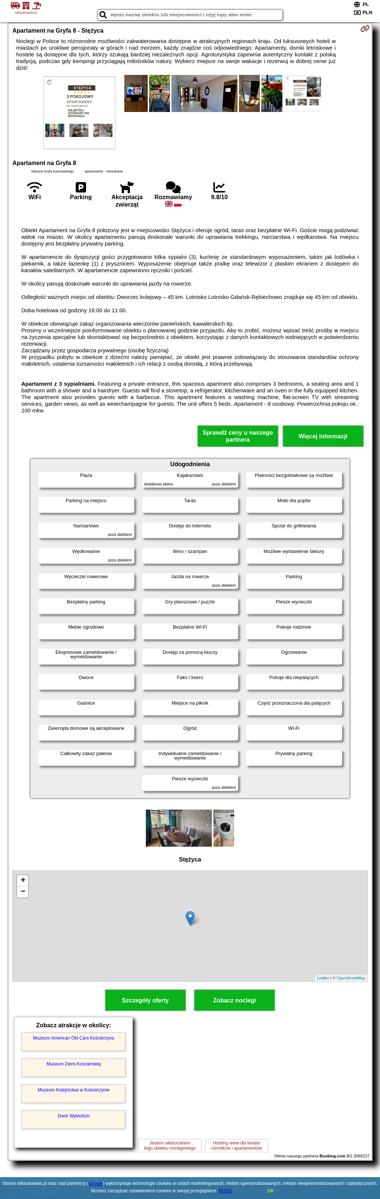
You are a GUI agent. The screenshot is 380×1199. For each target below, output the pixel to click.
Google (96, 1183)
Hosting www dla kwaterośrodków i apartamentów (237, 1145)
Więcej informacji (323, 436)
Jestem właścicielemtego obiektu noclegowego (170, 1145)
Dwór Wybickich (73, 1116)
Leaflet (323, 978)
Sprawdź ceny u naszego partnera (238, 436)
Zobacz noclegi (234, 1000)
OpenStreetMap (351, 978)
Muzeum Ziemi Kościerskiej (73, 1064)
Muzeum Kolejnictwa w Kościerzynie (73, 1090)
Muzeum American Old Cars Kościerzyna (73, 1038)
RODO (225, 1190)
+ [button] (22, 880)
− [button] (22, 891)
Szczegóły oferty (145, 1000)
